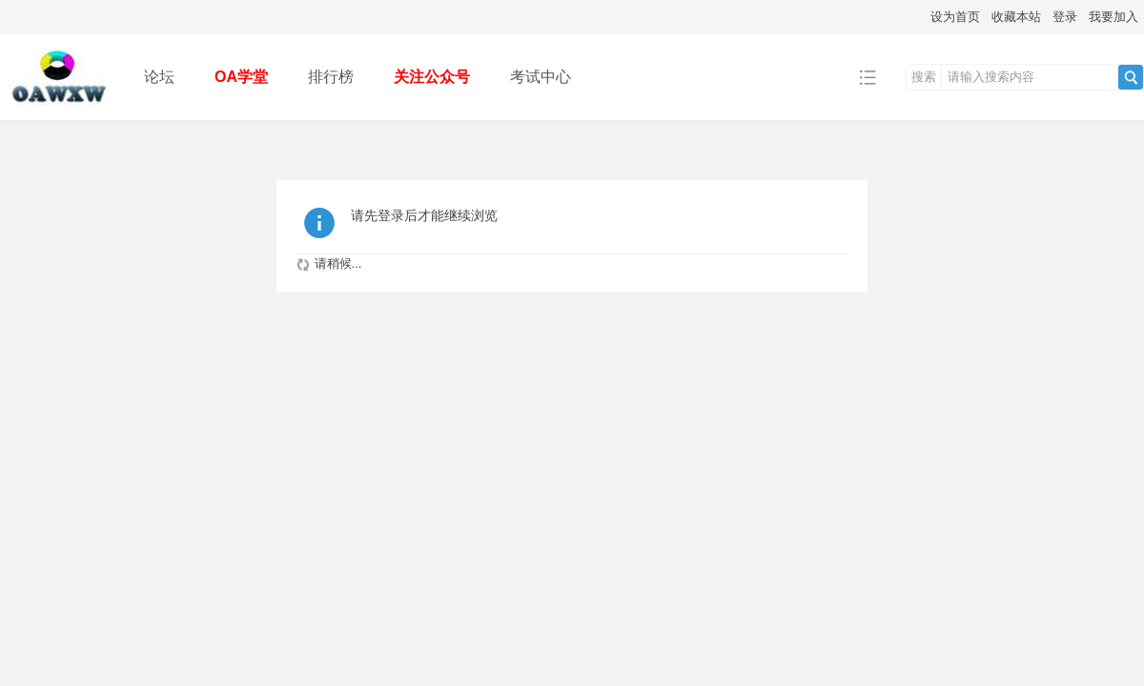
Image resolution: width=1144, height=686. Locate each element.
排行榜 (331, 77)
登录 (1064, 17)
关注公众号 (432, 77)
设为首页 (955, 17)
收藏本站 (1016, 17)
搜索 (923, 77)
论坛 (159, 77)
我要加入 (1113, 17)
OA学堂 (241, 77)
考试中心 (540, 77)
